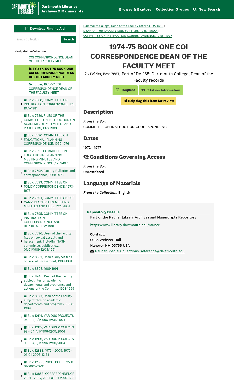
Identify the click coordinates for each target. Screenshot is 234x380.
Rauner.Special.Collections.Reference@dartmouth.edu (139, 251)
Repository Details (103, 212)
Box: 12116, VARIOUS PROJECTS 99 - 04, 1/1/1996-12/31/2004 (49, 340)
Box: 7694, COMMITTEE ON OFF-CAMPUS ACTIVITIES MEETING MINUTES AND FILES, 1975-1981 (50, 202)
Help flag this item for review (149, 101)
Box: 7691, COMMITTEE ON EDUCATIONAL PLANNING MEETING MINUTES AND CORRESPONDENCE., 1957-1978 (46, 157)
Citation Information (160, 90)
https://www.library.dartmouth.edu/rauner (125, 224)
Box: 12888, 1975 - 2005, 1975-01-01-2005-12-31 (48, 352)
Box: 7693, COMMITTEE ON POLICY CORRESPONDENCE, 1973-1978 (49, 186)
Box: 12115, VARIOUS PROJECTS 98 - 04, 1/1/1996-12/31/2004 (49, 329)
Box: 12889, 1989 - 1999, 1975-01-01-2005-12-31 (50, 364)
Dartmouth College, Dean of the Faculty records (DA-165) (123, 26)
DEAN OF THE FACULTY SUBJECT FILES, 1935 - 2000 (120, 31)
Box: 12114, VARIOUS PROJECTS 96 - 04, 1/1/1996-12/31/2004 (49, 317)
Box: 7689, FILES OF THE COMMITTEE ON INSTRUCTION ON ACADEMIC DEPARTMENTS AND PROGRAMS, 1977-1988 (49, 121)
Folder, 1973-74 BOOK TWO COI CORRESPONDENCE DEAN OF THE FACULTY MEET (51, 57)
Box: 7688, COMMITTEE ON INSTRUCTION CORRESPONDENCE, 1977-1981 (49, 104)
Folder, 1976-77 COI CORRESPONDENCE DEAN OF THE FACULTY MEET (50, 88)
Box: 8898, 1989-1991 (43, 268)
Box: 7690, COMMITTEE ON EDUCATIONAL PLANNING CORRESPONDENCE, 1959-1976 (46, 139)
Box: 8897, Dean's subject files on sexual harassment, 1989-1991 (48, 259)
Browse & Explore (135, 9)
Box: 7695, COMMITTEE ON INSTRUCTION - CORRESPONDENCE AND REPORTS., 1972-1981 (46, 219)
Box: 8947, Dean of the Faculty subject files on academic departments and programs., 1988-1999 (49, 302)
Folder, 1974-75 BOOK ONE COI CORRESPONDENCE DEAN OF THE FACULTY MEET (51, 72)
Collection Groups (172, 9)
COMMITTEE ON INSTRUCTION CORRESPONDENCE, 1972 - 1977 (127, 36)
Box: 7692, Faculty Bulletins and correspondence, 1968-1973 (49, 172)
